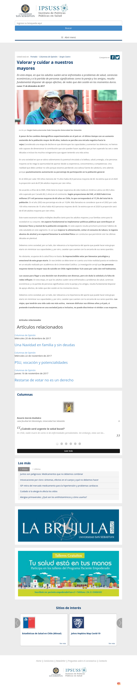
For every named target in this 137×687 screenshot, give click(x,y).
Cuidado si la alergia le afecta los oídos (38, 491)
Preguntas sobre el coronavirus (82, 660)
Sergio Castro (64, 56)
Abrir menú (68, 37)
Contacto (103, 660)
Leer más (68, 451)
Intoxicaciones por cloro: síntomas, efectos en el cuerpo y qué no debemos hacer (59, 479)
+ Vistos (24, 469)
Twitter (117, 57)
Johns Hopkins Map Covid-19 (85, 633)
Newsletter (61, 660)
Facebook (112, 57)
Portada (33, 56)
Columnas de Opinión (48, 56)
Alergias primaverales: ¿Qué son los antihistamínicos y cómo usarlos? (53, 497)
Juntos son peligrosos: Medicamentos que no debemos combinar (51, 474)
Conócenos (49, 660)
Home (39, 660)
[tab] (24, 469)
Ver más (63, 643)
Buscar (68, 28)
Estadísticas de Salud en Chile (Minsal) (41, 633)
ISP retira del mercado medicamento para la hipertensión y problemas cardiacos (59, 485)
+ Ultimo (36, 469)
